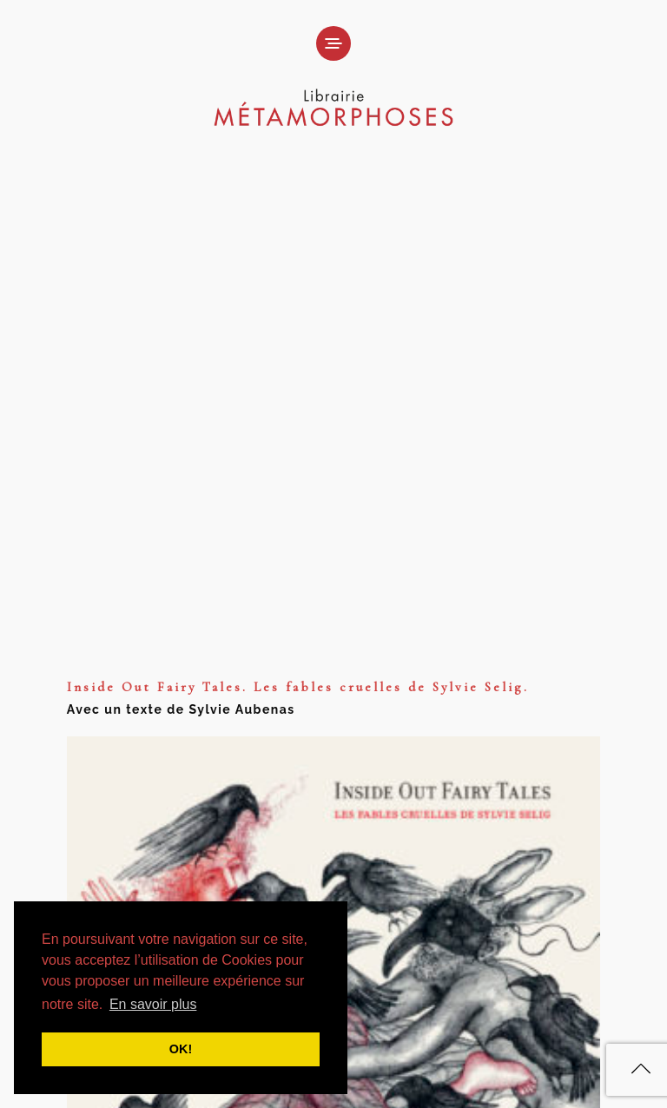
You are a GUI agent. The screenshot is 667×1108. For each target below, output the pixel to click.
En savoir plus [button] (153, 1004)
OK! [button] (180, 1049)
